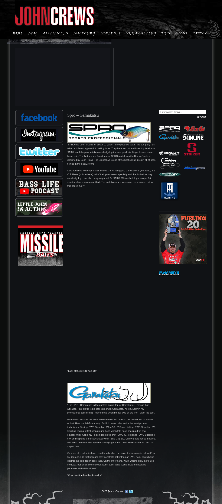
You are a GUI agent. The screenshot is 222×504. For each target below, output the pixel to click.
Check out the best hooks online (85, 475)
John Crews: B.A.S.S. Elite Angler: (54, 16)
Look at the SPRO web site (82, 371)
